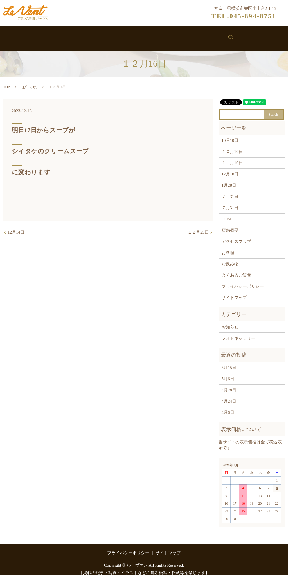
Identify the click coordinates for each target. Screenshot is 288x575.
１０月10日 (232, 146)
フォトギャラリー (238, 332)
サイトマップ (234, 292)
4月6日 (228, 407)
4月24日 (229, 395)
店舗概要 (230, 224)
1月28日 (229, 179)
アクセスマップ (236, 236)
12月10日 (230, 168)
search (242, 35)
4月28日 (229, 384)
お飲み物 (152, 35)
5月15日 (229, 362)
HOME (228, 213)
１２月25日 (198, 226)
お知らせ (181, 35)
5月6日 (228, 373)
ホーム (48, 35)
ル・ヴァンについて (86, 35)
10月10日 (230, 135)
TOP (6, 81)
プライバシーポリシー (243, 281)
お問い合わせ (214, 35)
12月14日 (16, 226)
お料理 (124, 35)
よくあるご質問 (236, 269)
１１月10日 (232, 157)
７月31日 (230, 191)
